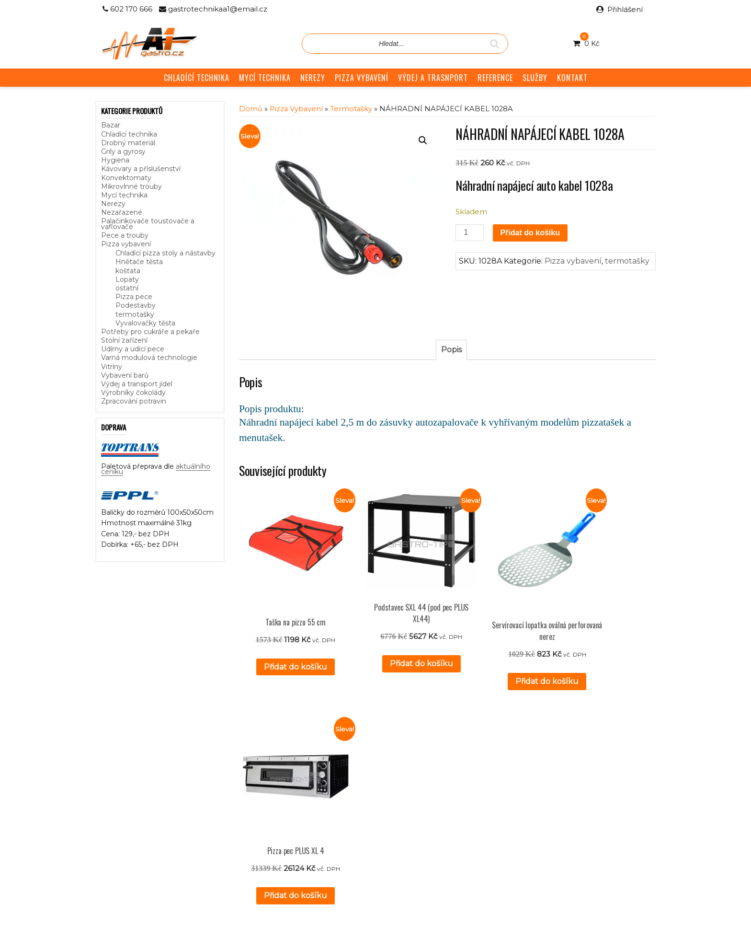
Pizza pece (133, 296)
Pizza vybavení (126, 244)
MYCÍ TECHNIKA (265, 77)
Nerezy (113, 203)
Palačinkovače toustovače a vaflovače (147, 224)
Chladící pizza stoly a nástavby (165, 253)
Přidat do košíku (530, 233)
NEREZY (312, 77)
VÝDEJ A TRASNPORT (433, 77)
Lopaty (127, 279)
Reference (304, 783)
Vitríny (111, 366)
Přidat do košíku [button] (285, 645)
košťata (127, 270)
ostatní (126, 288)
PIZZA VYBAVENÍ (361, 77)
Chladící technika (129, 134)
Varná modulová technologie (149, 357)
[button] (423, 140)
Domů (250, 108)
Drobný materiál (128, 143)
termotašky (134, 314)
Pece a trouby (124, 235)
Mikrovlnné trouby (131, 186)
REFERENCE (495, 77)
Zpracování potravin (133, 401)
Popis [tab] (451, 349)
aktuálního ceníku (199, 801)
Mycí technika (124, 195)
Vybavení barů (124, 375)
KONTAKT (572, 77)
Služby (297, 772)
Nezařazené (121, 212)
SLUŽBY (535, 77)
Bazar (110, 125)
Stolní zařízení (124, 340)
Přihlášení (625, 9)
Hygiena (115, 160)
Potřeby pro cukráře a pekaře (150, 331)
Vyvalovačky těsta (145, 323)
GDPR (297, 804)
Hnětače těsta (139, 261)
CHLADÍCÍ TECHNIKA (196, 77)
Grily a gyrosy (123, 151)
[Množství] (469, 232)
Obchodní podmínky (321, 793)
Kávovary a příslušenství (141, 168)
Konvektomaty (126, 178)
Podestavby (135, 305)
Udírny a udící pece (132, 349)
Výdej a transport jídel (136, 384)
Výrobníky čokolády (133, 392)
